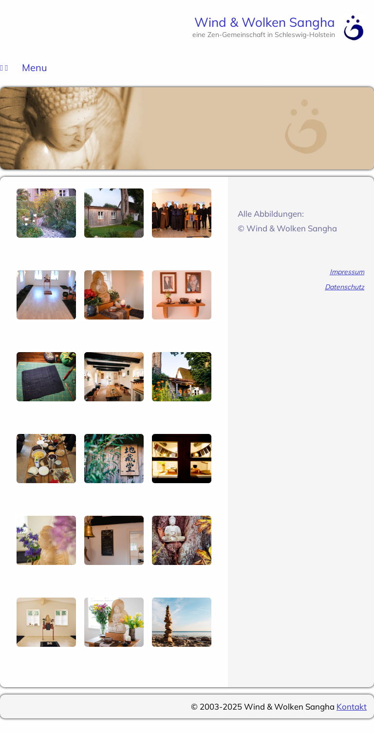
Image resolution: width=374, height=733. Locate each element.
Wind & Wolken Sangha (264, 22)
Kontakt (352, 706)
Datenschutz (344, 286)
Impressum (347, 271)
